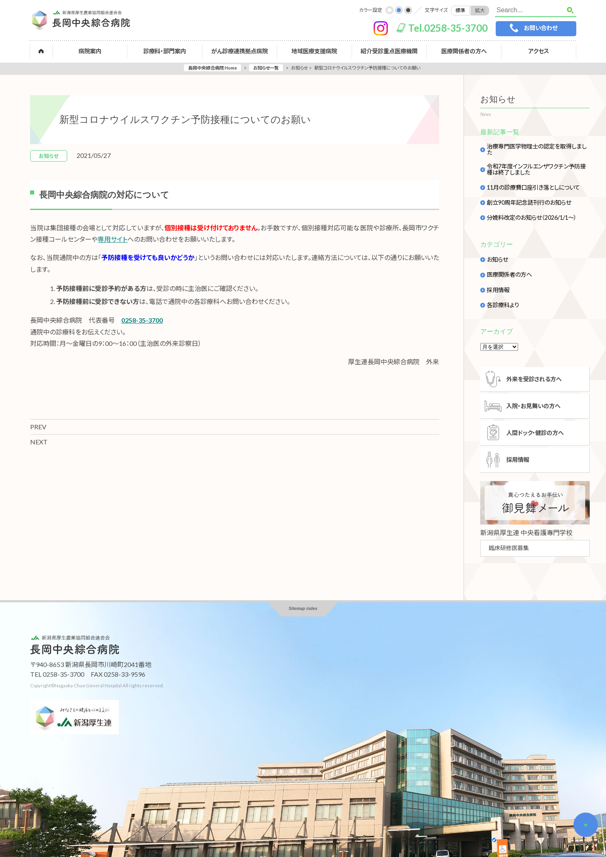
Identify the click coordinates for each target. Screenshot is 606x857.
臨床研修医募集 (509, 548)
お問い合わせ (540, 27)
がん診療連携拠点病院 (239, 51)
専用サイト (112, 239)
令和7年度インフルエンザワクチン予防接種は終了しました (536, 169)
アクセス (538, 51)
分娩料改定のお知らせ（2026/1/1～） (532, 218)
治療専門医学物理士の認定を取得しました (536, 149)
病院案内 (90, 51)
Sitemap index (303, 609)
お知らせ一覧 (266, 67)
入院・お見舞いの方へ (534, 406)
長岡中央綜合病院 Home (212, 67)
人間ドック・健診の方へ (535, 433)
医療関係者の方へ (463, 51)
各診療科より (503, 305)
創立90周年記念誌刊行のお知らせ (529, 203)
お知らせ (497, 259)
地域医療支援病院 (314, 51)
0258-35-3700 (142, 320)
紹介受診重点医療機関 (389, 51)
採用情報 (498, 290)
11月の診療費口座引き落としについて (533, 187)
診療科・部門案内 (165, 51)
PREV (38, 427)
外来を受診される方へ (534, 379)
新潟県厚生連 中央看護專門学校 (526, 533)
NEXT (39, 442)
